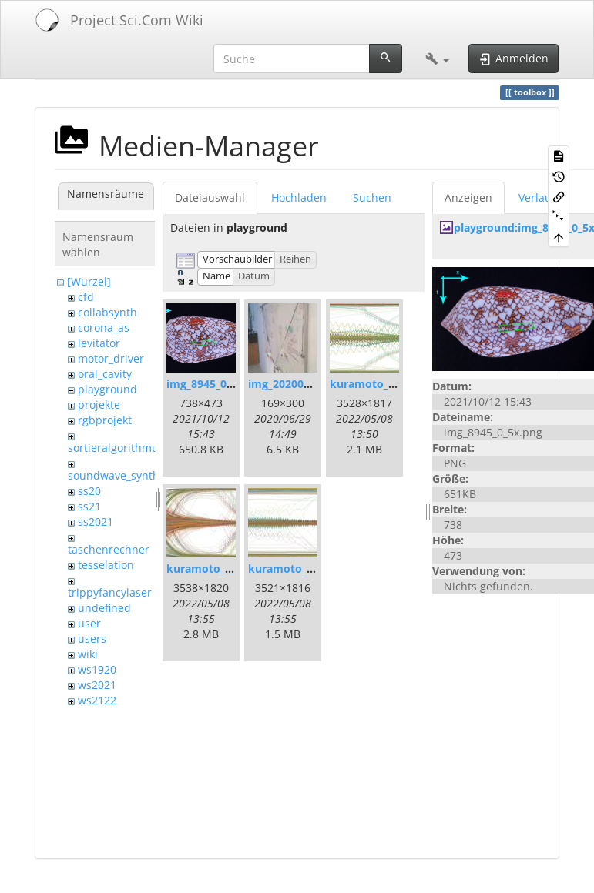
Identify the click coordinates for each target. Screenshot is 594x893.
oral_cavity (105, 373)
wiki (88, 654)
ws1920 (97, 669)
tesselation (106, 564)
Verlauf (536, 197)
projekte (99, 404)
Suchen (372, 197)
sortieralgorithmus (116, 447)
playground (107, 389)
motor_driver (111, 358)
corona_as (103, 327)
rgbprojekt (105, 420)
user (89, 623)
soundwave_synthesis (124, 475)
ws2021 (97, 684)
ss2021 (95, 521)
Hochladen (299, 197)
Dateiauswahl (210, 197)
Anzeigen (468, 197)
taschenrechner (108, 549)
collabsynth (107, 312)
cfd (86, 296)
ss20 (89, 490)
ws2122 (97, 700)
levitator (99, 343)
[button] (437, 58)
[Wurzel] (89, 281)
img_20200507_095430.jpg (315, 383)
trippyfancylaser (110, 592)
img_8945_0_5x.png (216, 383)
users (92, 638)
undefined (104, 607)
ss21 (89, 506)
